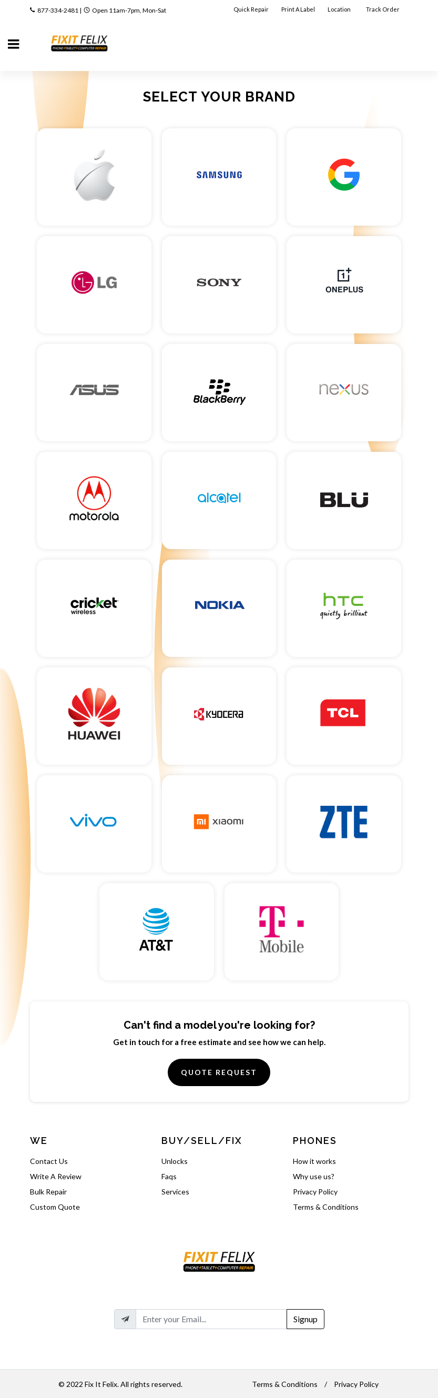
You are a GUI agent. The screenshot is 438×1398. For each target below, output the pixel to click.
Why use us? (313, 1176)
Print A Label (298, 9)
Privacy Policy (315, 1191)
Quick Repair (251, 9)
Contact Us (49, 1161)
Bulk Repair (48, 1191)
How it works (314, 1161)
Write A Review (56, 1176)
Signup (305, 1319)
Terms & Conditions (326, 1206)
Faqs (169, 1176)
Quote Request (219, 1072)
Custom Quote (55, 1206)
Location (340, 9)
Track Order (383, 9)
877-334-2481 (57, 10)
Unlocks (174, 1161)
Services (175, 1191)
